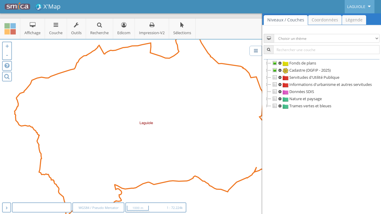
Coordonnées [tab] (325, 20)
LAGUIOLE (359, 6)
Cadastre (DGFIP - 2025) (301, 70)
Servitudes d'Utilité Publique (305, 77)
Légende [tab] (354, 20)
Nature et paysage (296, 98)
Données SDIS (292, 91)
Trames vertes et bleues (301, 105)
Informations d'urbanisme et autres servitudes (321, 84)
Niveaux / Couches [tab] (285, 20)
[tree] (322, 84)
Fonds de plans (293, 63)
